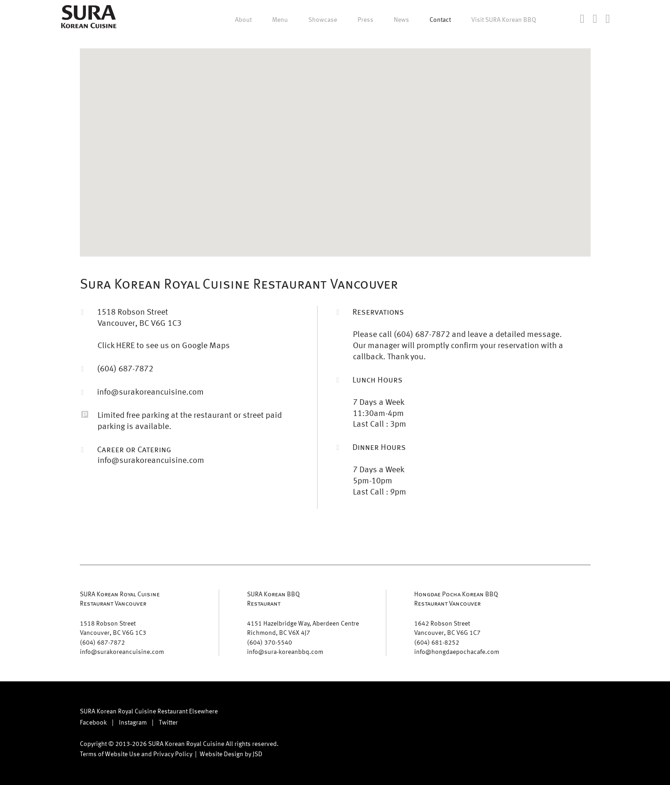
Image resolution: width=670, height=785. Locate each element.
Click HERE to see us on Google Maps (164, 344)
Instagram (133, 722)
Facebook (93, 722)
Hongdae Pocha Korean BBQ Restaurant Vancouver (456, 598)
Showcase (322, 19)
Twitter (168, 722)
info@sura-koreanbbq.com (285, 651)
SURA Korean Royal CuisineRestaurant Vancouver (120, 598)
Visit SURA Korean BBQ (503, 19)
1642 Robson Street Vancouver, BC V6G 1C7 (447, 627)
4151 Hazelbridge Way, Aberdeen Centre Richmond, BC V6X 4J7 (303, 627)
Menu (280, 19)
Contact (440, 19)
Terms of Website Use (110, 754)
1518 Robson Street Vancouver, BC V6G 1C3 (113, 627)
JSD (257, 754)
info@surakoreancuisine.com (150, 391)
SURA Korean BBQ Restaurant (273, 598)
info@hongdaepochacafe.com (456, 651)
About (243, 19)
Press (365, 19)
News (401, 19)
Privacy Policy (172, 754)
